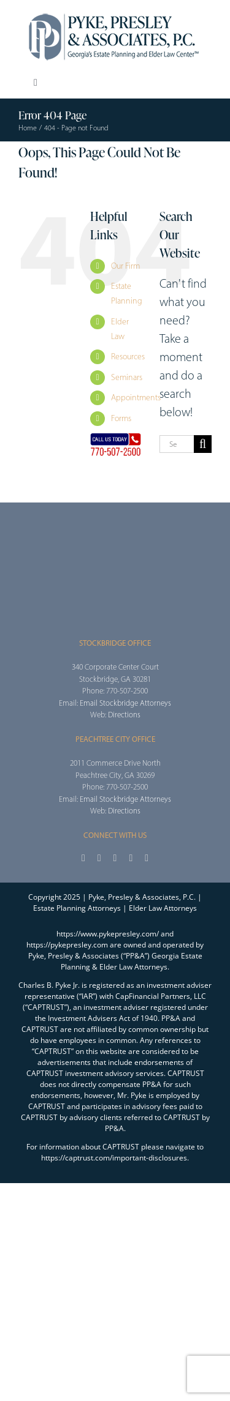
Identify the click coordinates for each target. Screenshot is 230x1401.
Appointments (136, 397)
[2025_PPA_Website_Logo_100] (115, 12)
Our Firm (125, 266)
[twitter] (99, 858)
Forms (121, 418)
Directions (124, 714)
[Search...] (176, 444)
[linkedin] (146, 858)
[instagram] (115, 858)
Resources (128, 356)
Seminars (126, 377)
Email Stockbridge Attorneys (125, 703)
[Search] (203, 444)
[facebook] (83, 858)
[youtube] (130, 858)
